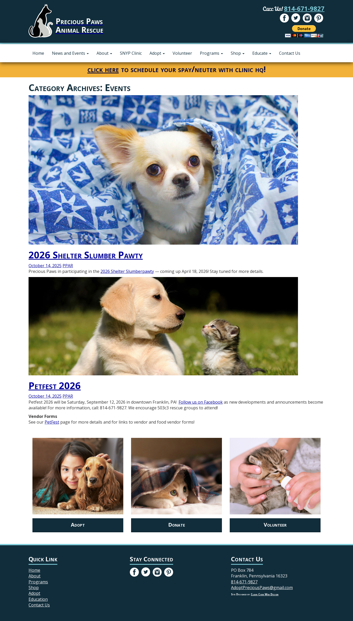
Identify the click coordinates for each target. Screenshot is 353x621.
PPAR (68, 265)
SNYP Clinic (131, 53)
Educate (261, 53)
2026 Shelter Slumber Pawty (86, 255)
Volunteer (182, 53)
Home (38, 53)
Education (38, 599)
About (104, 53)
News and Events (70, 53)
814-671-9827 (304, 8)
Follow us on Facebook (201, 402)
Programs (211, 53)
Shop (238, 53)
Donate (176, 524)
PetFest (52, 422)
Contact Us (289, 53)
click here (103, 69)
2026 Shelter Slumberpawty (127, 271)
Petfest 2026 (55, 385)
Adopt (157, 53)
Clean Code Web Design (265, 594)
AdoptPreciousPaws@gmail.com (262, 587)
